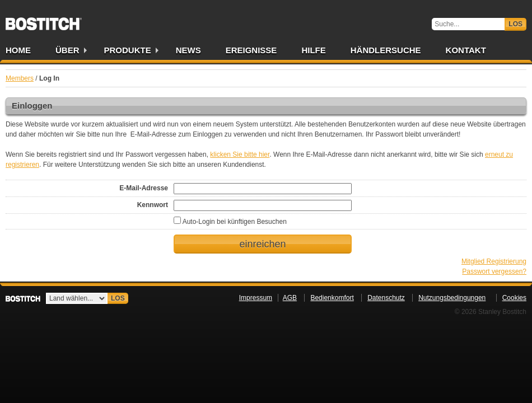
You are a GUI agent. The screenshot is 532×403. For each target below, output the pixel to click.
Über (67, 50)
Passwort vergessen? (494, 271)
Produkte (127, 50)
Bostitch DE (44, 20)
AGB (290, 298)
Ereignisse (251, 50)
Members (20, 78)
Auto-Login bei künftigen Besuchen (230, 222)
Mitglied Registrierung (493, 261)
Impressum (255, 298)
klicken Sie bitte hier (239, 154)
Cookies (514, 298)
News (188, 50)
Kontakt (466, 50)
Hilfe (313, 50)
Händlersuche (386, 50)
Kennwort (152, 205)
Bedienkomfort (331, 298)
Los (515, 24)
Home (18, 50)
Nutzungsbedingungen (452, 298)
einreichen (262, 244)
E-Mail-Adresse (143, 188)
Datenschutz (386, 298)
